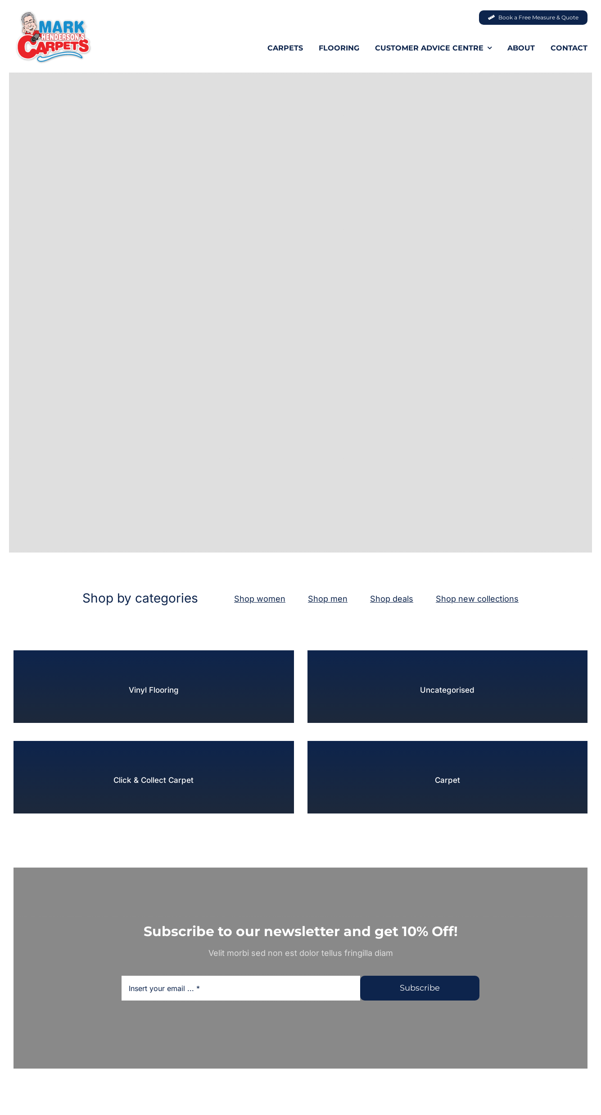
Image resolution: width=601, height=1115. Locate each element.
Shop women (259, 598)
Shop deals (391, 598)
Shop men (328, 598)
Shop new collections (477, 598)
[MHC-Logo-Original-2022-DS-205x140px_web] (53, 13)
